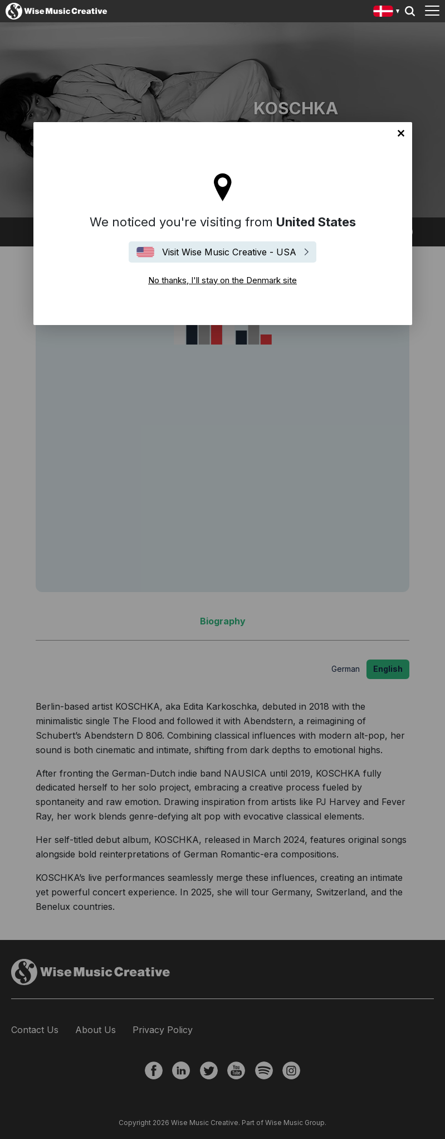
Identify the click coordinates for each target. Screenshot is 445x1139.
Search (410, 11)
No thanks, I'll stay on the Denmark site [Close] (401, 133)
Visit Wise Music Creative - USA (229, 252)
